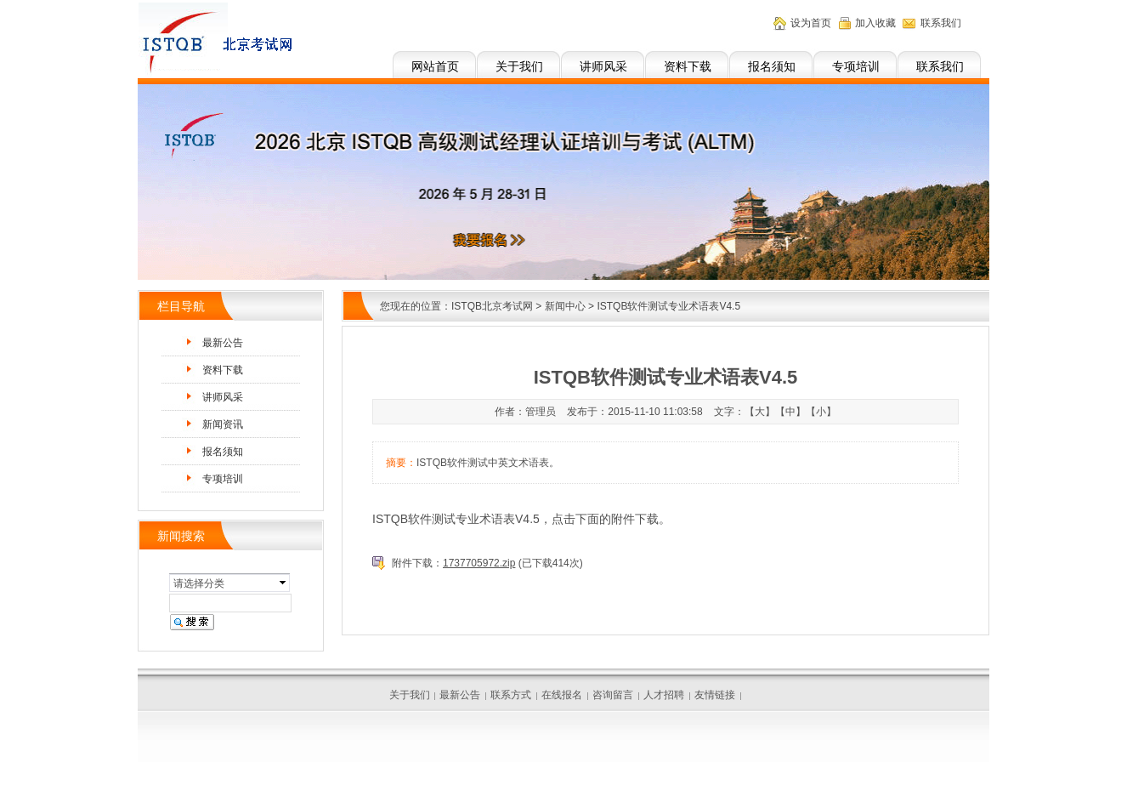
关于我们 (519, 66)
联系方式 (510, 695)
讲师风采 (603, 66)
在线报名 (561, 695)
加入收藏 (875, 23)
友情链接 (714, 695)
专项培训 (856, 66)
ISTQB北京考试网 (492, 306)
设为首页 (810, 23)
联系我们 (940, 66)
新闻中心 (565, 306)
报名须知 (772, 66)
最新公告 (222, 343)
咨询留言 (612, 695)
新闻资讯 (222, 424)
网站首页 (435, 66)
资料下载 (687, 66)
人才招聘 (663, 695)
